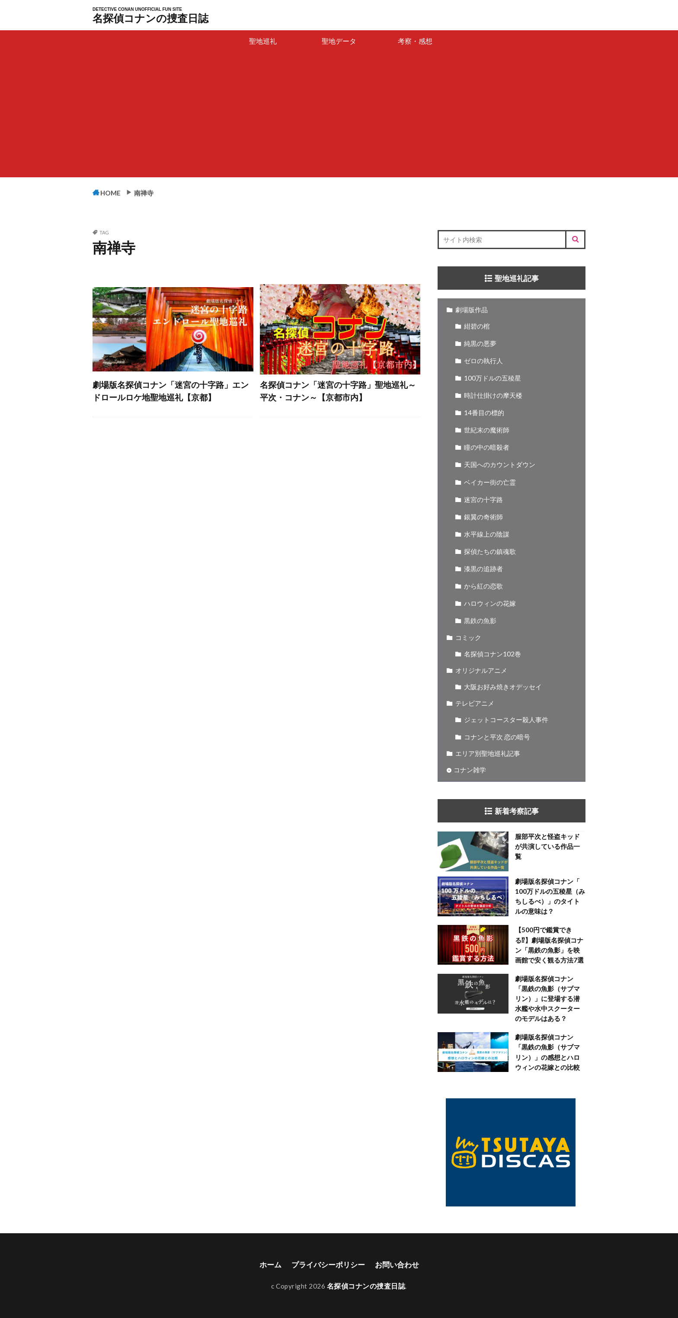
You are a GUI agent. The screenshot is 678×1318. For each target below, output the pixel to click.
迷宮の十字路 (483, 500)
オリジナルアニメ (481, 671)
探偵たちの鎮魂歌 (490, 552)
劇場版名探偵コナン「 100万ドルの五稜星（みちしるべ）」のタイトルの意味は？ (550, 896)
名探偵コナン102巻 (492, 654)
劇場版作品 (471, 310)
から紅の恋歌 (483, 586)
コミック (468, 638)
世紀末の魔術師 (486, 430)
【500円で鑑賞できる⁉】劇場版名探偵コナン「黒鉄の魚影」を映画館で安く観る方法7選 (549, 945)
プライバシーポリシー (327, 1265)
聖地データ (339, 41)
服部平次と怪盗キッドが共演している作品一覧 (547, 847)
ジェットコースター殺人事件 (506, 720)
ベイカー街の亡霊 (490, 482)
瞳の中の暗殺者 (486, 447)
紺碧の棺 (477, 326)
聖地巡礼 (263, 41)
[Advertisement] (339, 116)
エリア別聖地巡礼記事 (487, 754)
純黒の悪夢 (480, 344)
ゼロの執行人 (483, 361)
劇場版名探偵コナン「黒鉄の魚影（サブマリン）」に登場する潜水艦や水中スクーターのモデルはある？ (547, 999)
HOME (113, 193)
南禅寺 (150, 192)
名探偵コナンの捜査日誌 (150, 18)
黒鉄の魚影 (480, 621)
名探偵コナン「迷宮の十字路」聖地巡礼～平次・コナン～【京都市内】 (338, 391)
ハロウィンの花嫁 (490, 604)
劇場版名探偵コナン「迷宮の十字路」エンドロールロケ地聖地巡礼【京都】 (170, 391)
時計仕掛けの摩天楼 (493, 396)
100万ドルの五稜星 (492, 378)
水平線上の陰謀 (486, 534)
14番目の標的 (484, 413)
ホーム (266, 1265)
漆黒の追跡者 (483, 569)
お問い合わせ (399, 1265)
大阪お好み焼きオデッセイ (503, 687)
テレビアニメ (474, 703)
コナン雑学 (470, 770)
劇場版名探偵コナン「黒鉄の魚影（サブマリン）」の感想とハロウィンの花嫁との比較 (547, 1052)
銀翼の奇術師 (483, 517)
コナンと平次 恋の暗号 (497, 737)
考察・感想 (415, 41)
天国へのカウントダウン (499, 465)
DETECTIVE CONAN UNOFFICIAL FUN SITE (137, 9)
